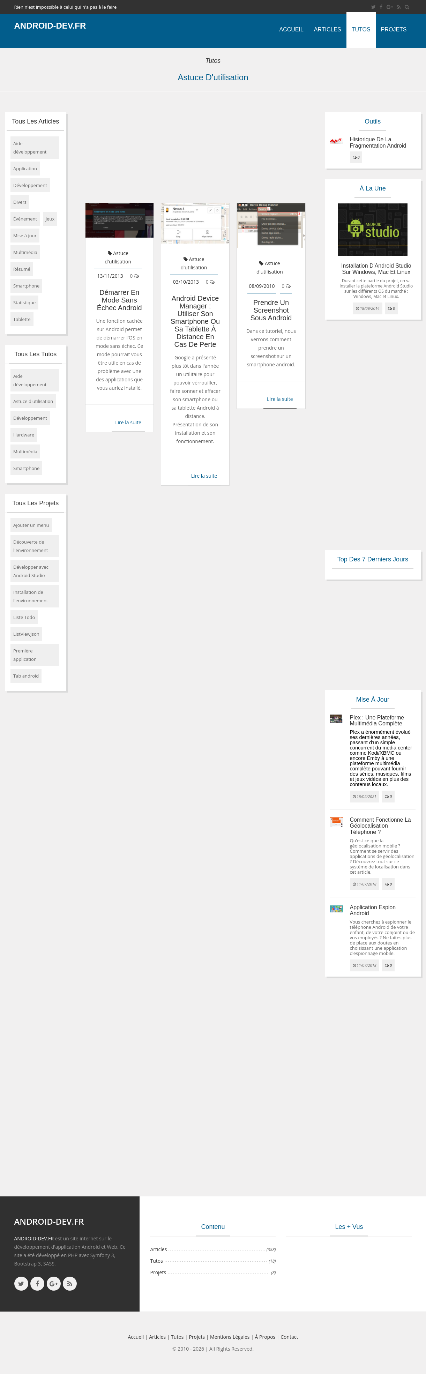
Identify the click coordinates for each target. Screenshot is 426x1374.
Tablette (22, 319)
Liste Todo (24, 617)
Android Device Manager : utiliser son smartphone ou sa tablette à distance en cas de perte (195, 321)
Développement (30, 185)
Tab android (26, 676)
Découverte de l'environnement (30, 546)
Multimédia (25, 252)
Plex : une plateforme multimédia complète (377, 721)
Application (25, 168)
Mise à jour (25, 235)
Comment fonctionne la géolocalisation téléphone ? (380, 826)
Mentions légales (230, 1337)
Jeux (50, 219)
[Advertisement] (194, 150)
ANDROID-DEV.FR (34, 1238)
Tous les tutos (35, 354)
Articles (327, 29)
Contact (289, 1337)
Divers (20, 202)
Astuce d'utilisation (33, 401)
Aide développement (29, 147)
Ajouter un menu (31, 525)
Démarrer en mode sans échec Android (119, 300)
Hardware (23, 435)
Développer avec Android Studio (30, 571)
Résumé (21, 269)
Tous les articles (35, 121)
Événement (25, 219)
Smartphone (26, 286)
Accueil (291, 29)
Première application (25, 655)
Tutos (361, 29)
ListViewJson (26, 634)
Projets (394, 29)
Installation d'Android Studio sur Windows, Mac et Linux (376, 269)
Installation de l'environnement (30, 596)
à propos (265, 1337)
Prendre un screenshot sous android (271, 310)
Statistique (24, 302)
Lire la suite (128, 422)
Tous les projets (35, 503)
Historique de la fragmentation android (378, 142)
